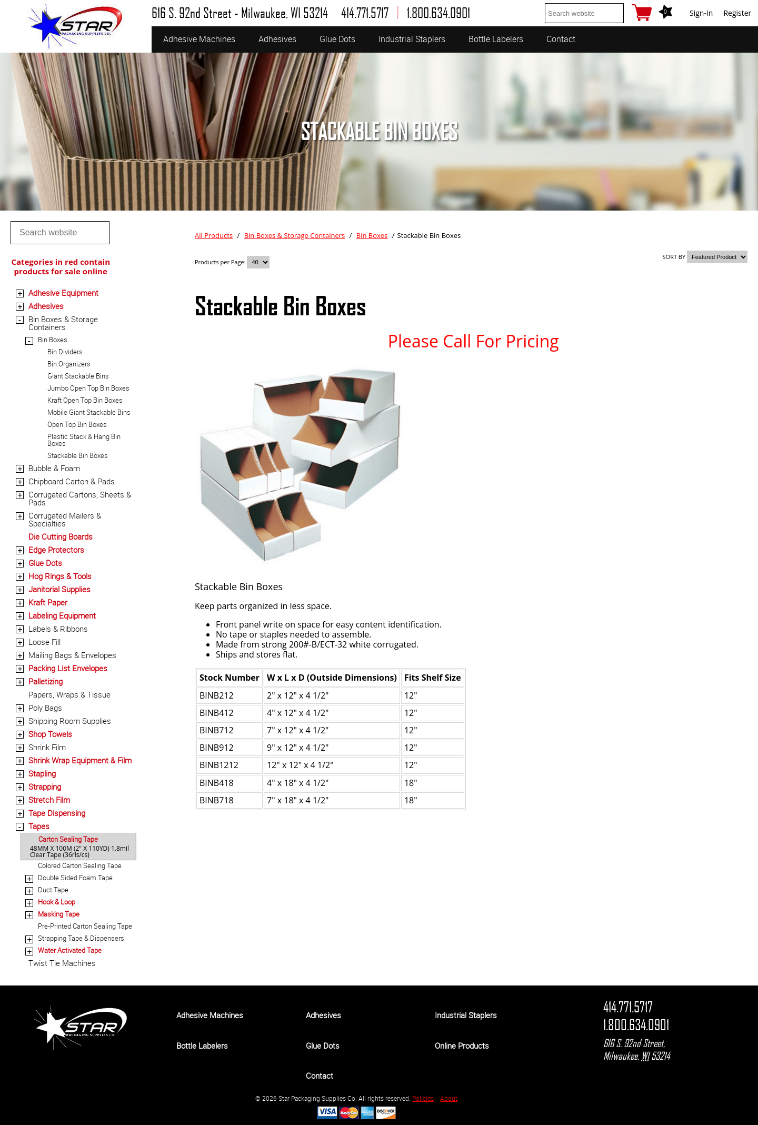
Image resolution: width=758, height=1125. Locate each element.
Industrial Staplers (411, 39)
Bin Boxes (52, 339)
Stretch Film (49, 799)
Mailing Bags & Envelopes (72, 655)
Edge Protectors (56, 549)
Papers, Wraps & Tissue (69, 694)
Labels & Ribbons (58, 628)
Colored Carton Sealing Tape (80, 865)
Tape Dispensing (56, 813)
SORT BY (674, 257)
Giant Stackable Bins (78, 376)
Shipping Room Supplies (69, 720)
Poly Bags (45, 707)
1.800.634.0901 (636, 1025)
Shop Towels (50, 734)
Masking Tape (58, 914)
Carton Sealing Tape (68, 839)
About (448, 1098)
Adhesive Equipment (63, 292)
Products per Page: (221, 262)
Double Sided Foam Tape (75, 877)
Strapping (44, 786)
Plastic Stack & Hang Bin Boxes (84, 440)
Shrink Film (47, 747)
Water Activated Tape (70, 950)
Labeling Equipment (62, 615)
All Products (214, 235)
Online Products (462, 1045)
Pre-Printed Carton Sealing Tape (85, 926)
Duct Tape (53, 889)
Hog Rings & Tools (60, 576)
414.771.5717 (628, 1007)
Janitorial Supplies (59, 589)
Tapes (38, 826)
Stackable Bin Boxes (77, 455)
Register (737, 13)
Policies (423, 1098)
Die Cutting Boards (60, 536)
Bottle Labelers (495, 39)
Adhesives (277, 39)
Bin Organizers (69, 364)
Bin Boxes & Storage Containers (63, 323)
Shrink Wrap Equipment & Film (80, 760)
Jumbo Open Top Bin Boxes (88, 388)
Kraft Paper (47, 602)
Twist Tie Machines (62, 963)
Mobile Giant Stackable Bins (89, 412)
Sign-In (701, 13)
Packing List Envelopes (67, 668)
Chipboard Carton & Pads (71, 481)
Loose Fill (44, 641)
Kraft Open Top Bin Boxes (85, 400)
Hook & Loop (56, 902)
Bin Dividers (65, 351)
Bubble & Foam (54, 468)
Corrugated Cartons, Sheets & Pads (79, 498)
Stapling (42, 773)
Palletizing (45, 681)
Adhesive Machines (199, 39)
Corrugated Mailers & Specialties (64, 519)
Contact (560, 39)
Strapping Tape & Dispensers (81, 938)
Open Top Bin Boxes (77, 424)
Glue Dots (337, 39)
